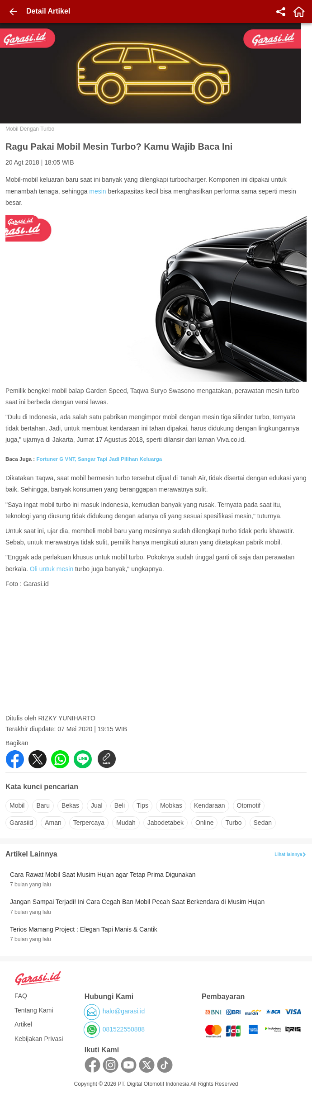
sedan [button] (263, 822)
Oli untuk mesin (51, 569)
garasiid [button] (21, 822)
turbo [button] (233, 822)
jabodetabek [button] (165, 822)
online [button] (204, 822)
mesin (97, 191)
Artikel (23, 1024)
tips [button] (142, 805)
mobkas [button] (171, 805)
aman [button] (53, 822)
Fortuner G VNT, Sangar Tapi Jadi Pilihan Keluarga (99, 459)
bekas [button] (70, 805)
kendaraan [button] (209, 805)
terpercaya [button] (88, 822)
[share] (280, 11)
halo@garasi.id (124, 1011)
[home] (298, 11)
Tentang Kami (33, 1010)
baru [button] (43, 805)
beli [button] (119, 805)
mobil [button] (16, 805)
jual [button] (97, 805)
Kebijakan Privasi (38, 1038)
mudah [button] (126, 822)
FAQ (20, 995)
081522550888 (124, 1029)
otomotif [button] (249, 805)
